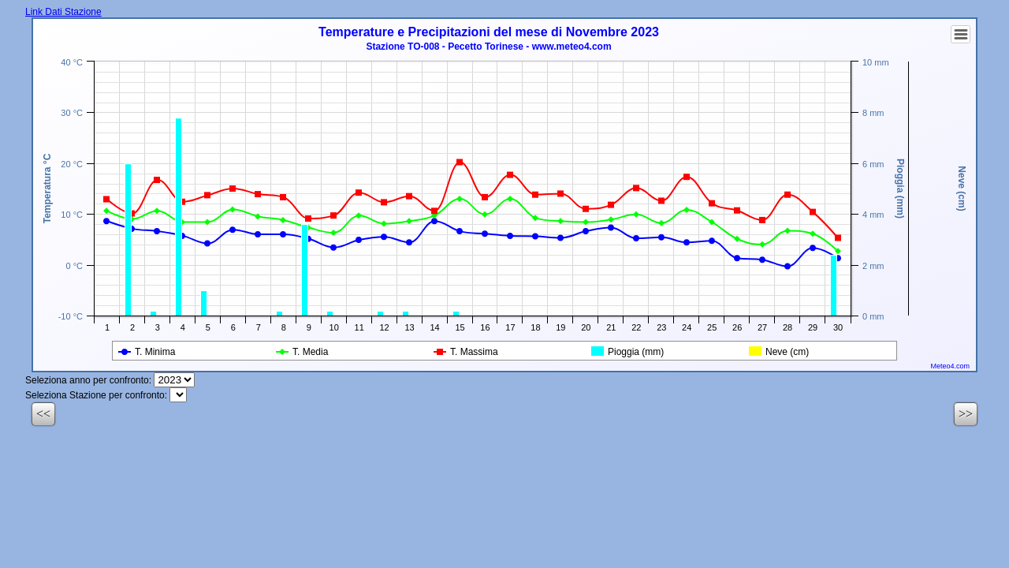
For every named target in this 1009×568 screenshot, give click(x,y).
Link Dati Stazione (63, 11)
